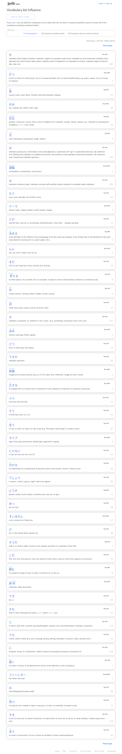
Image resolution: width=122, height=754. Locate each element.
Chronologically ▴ (30, 33)
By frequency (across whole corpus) (83, 33)
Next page (107, 45)
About (57, 751)
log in (14, 22)
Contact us (73, 751)
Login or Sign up (105, 3)
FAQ (64, 751)
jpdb (11, 3)
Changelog (111, 751)
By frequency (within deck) (53, 33)
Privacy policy (85, 751)
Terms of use (99, 751)
